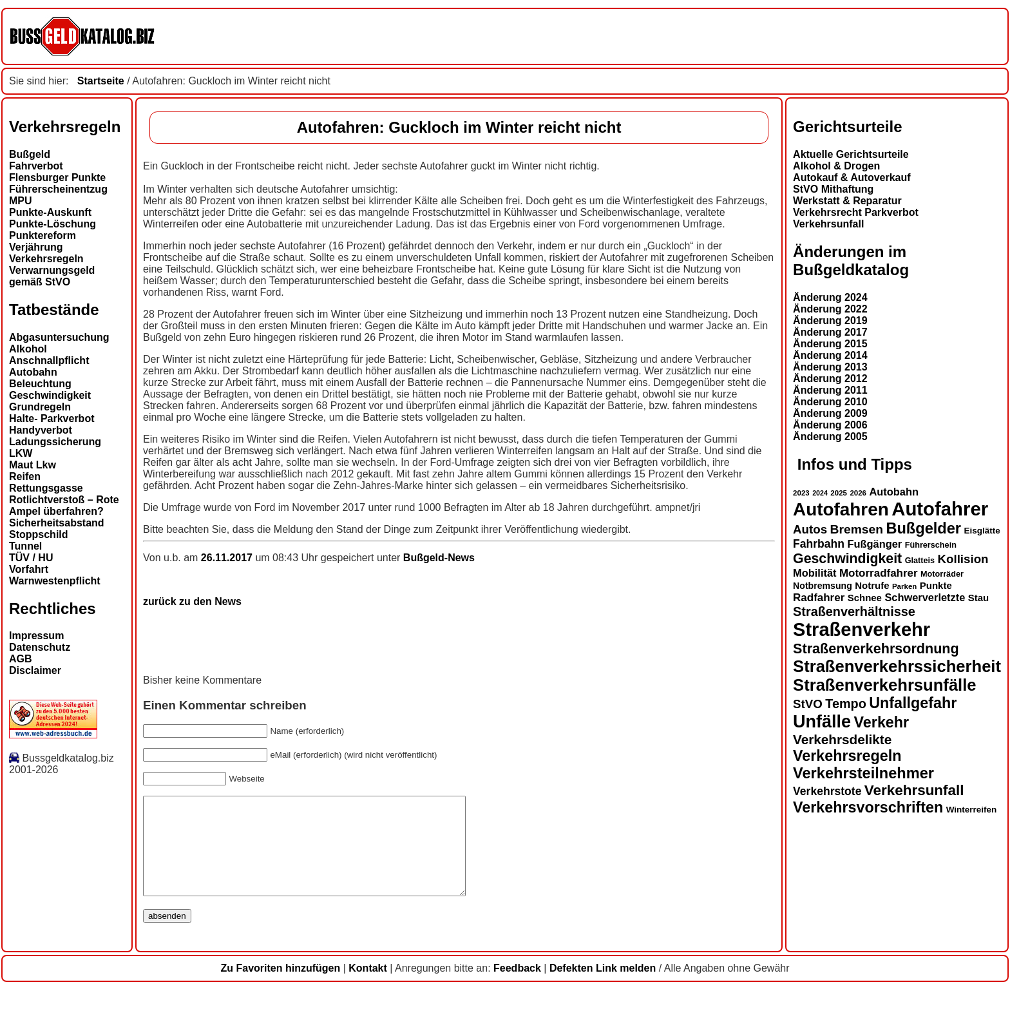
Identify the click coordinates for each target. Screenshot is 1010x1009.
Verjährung (36, 247)
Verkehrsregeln (46, 258)
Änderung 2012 (830, 378)
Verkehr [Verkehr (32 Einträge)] (882, 722)
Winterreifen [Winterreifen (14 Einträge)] (971, 809)
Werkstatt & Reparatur (847, 200)
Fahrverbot (36, 165)
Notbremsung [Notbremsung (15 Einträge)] (822, 586)
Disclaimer (35, 670)
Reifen (25, 476)
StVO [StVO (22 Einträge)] (808, 704)
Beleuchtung (40, 383)
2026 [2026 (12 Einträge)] (858, 493)
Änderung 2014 (830, 355)
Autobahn (33, 372)
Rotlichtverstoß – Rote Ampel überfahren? (64, 505)
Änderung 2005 (830, 436)
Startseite (100, 80)
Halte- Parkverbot (52, 418)
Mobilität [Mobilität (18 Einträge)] (814, 573)
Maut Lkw (32, 464)
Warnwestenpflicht (54, 580)
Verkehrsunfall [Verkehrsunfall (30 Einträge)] (914, 790)
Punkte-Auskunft (50, 212)
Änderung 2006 (830, 424)
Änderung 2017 (830, 332)
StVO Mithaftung (833, 189)
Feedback (517, 987)
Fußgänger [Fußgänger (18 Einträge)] (874, 544)
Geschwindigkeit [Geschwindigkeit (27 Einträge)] (847, 558)
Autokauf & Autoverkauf (852, 177)
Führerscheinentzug (58, 189)
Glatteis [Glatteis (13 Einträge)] (920, 560)
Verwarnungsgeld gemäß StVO (52, 276)
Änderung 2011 (830, 390)
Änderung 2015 (830, 343)
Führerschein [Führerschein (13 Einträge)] (931, 545)
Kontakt (367, 987)
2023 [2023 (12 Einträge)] (801, 493)
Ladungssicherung (55, 441)
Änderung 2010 (830, 401)
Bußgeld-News (439, 557)
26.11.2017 (228, 557)
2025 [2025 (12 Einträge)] (838, 493)
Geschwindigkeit (50, 395)
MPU (20, 200)
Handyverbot (40, 430)
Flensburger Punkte (57, 177)
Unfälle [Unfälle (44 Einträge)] (822, 721)
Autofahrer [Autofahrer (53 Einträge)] (939, 508)
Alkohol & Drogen (836, 165)
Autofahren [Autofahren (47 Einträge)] (841, 509)
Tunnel (25, 546)
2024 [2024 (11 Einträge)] (820, 493)
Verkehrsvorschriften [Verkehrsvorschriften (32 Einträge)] (868, 807)
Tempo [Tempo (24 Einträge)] (845, 704)
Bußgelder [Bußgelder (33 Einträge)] (923, 528)
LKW (20, 453)
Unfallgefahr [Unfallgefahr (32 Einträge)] (913, 703)
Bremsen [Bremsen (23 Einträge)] (856, 529)
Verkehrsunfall (828, 223)
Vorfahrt (28, 569)
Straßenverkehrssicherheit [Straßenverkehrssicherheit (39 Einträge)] (897, 666)
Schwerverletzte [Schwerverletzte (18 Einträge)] (924, 597)
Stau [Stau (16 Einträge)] (978, 597)
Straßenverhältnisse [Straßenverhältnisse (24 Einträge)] (854, 611)
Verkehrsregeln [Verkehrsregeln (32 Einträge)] (847, 755)
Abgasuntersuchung (59, 337)
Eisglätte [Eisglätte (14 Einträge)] (982, 530)
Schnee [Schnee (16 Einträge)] (865, 597)
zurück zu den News (192, 601)
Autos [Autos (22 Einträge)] (810, 529)
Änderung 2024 (830, 297)
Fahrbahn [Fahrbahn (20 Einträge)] (818, 543)
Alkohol (28, 348)
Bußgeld (29, 154)
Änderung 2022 (830, 308)
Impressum (36, 635)
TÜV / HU (31, 557)
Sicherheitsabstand (56, 522)
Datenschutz (39, 647)
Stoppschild (38, 534)
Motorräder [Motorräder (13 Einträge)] (942, 574)
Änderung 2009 (830, 413)
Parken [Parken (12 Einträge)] (904, 586)
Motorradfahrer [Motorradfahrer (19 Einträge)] (878, 573)
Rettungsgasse (46, 488)
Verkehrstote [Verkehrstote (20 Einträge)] (827, 791)
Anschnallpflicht (49, 360)
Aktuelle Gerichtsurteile (851, 154)
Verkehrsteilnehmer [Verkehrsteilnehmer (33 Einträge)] (863, 773)
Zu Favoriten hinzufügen (280, 987)
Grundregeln (40, 406)
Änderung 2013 (830, 366)
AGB (20, 658)
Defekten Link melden (602, 987)
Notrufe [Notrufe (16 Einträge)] (872, 585)
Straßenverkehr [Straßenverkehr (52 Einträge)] (861, 629)
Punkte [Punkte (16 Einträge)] (936, 585)
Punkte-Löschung (52, 223)
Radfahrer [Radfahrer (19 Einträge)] (818, 597)
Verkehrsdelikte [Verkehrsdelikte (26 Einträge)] (842, 739)
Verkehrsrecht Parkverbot (856, 212)
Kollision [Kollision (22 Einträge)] (963, 559)
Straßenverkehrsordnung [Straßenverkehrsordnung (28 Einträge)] (876, 648)
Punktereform (42, 235)
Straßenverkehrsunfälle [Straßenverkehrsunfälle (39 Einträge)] (885, 685)
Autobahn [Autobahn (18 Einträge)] (894, 491)
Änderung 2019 (830, 320)
